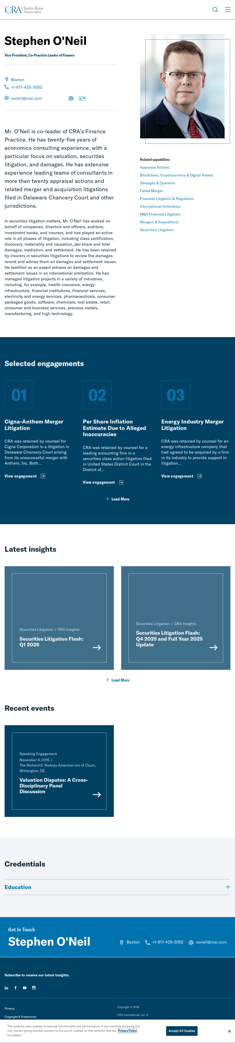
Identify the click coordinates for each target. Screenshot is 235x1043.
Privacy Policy (127, 1032)
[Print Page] (71, 99)
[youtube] (25, 988)
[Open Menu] (227, 9)
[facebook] (15, 988)
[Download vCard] (82, 99)
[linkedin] (6, 988)
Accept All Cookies (182, 1032)
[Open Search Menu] (215, 9)
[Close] (229, 1032)
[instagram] (34, 988)
